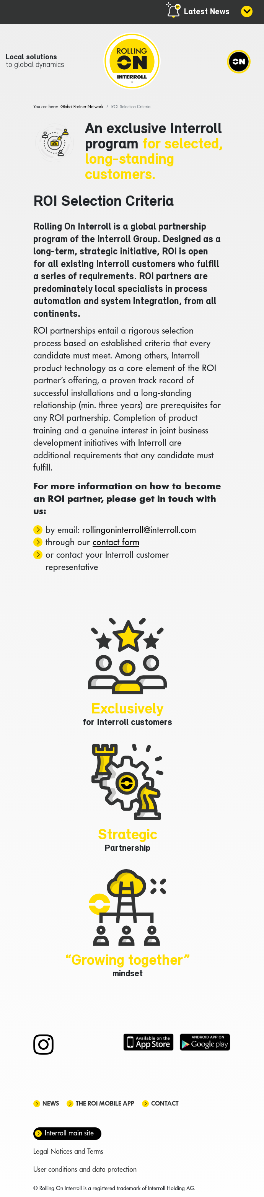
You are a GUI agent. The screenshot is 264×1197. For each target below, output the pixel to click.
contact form (116, 543)
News (50, 1104)
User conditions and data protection (85, 1170)
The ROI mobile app (105, 1104)
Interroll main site (69, 1133)
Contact (165, 1104)
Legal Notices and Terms (68, 1152)
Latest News (207, 12)
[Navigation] (239, 61)
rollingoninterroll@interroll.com (139, 530)
